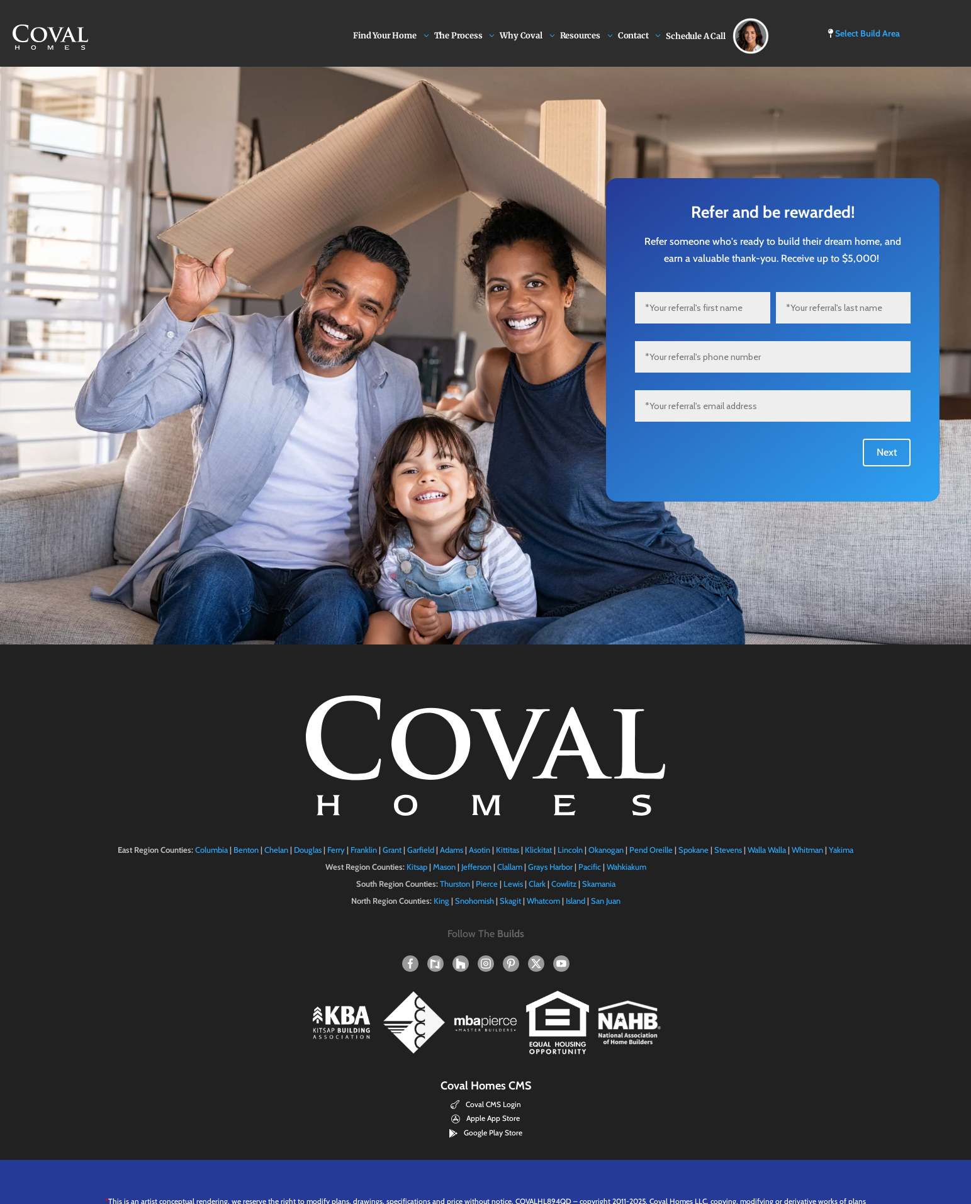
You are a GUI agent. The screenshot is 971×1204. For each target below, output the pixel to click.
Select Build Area (864, 33)
